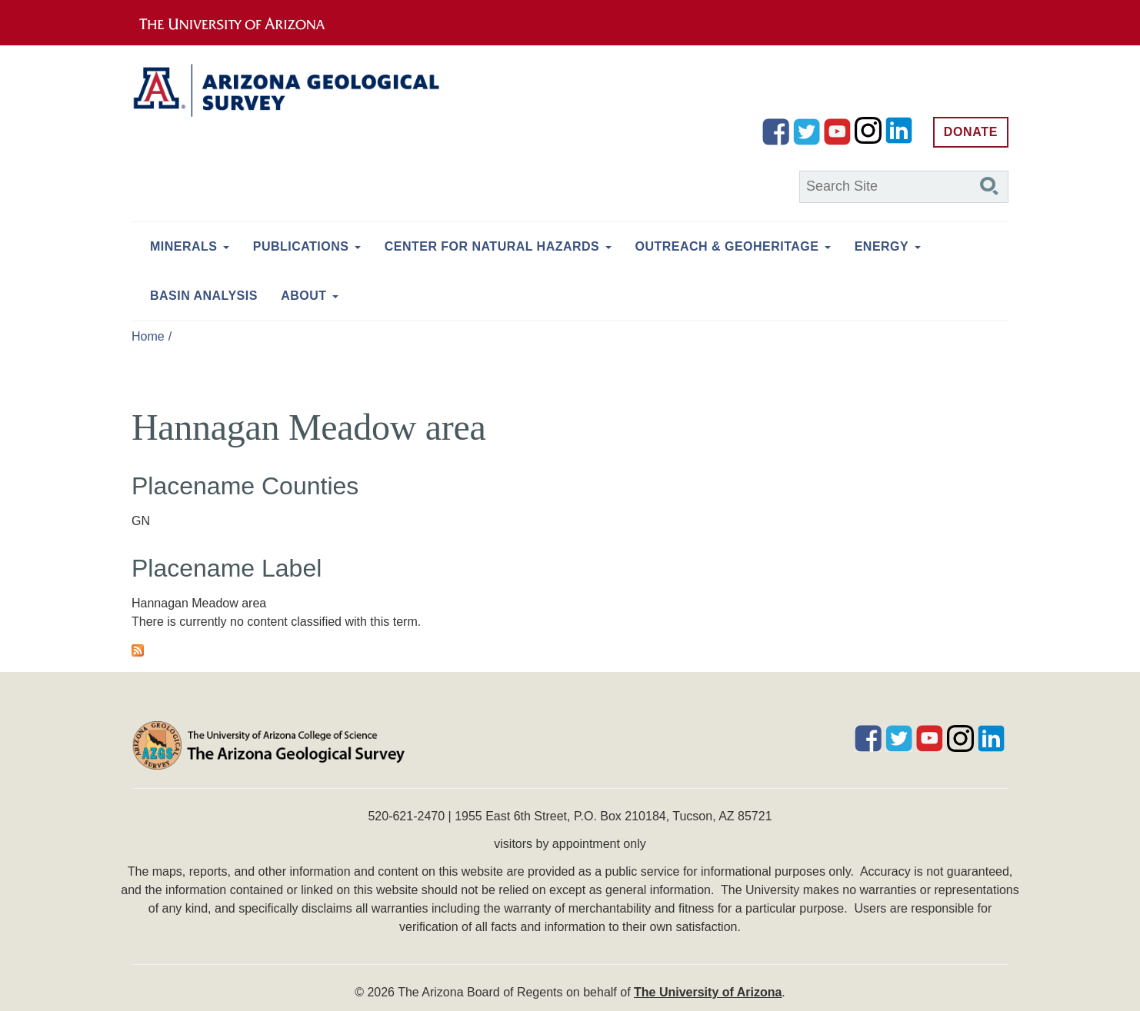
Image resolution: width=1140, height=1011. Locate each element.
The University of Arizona (708, 992)
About (303, 295)
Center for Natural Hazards (492, 246)
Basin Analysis (204, 295)
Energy (881, 246)
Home (148, 336)
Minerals (183, 246)
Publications (301, 246)
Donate (971, 131)
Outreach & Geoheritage (727, 246)
